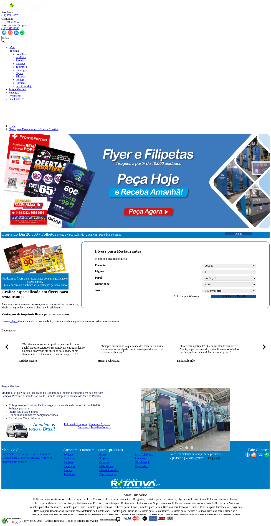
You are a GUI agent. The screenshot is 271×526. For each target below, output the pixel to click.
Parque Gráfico (17, 89)
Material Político (108, 470)
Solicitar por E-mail (233, 296)
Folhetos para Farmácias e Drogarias (123, 499)
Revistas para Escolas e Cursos (180, 507)
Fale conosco (19, 461)
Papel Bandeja (24, 86)
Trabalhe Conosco (101, 427)
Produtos (14, 50)
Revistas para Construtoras (161, 499)
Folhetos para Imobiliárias (222, 499)
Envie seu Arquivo (99, 424)
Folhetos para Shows (125, 507)
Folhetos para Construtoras (48, 499)
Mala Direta (106, 466)
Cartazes (21, 82)
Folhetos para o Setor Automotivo (191, 503)
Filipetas (21, 76)
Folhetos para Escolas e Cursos (83, 499)
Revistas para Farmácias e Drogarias (221, 507)
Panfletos (21, 57)
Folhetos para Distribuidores (45, 507)
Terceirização (142, 462)
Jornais (20, 60)
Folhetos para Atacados (225, 503)
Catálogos (21, 70)
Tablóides (69, 474)
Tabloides (21, 66)
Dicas (15, 457)
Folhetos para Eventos (99, 507)
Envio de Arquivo (29, 457)
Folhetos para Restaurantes (120, 503)
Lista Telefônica (144, 454)
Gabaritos (83, 427)
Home (4, 453)
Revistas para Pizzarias (124, 510)
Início (12, 47)
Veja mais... (141, 466)
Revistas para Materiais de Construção (87, 510)
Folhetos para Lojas (74, 507)
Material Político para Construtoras (200, 514)
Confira (238, 233)
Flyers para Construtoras (192, 499)
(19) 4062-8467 (10, 21)
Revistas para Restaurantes (153, 510)
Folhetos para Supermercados (154, 503)
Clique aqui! (215, 457)
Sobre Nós (15, 453)
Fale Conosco (16, 98)
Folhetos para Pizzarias (90, 503)
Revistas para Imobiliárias (49, 510)
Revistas (20, 63)
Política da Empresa (75, 424)
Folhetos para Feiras (150, 507)
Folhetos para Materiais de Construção (53, 503)
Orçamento (15, 95)
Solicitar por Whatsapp (187, 296)
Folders (20, 79)
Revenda (14, 92)
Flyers (19, 73)
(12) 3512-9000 (10, 28)
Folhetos (21, 54)
